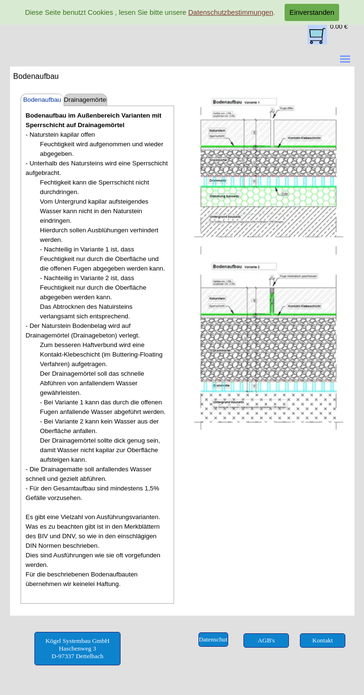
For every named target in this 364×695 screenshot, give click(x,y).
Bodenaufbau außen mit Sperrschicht (42, 101)
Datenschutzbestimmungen (230, 12)
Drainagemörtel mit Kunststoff (85, 101)
